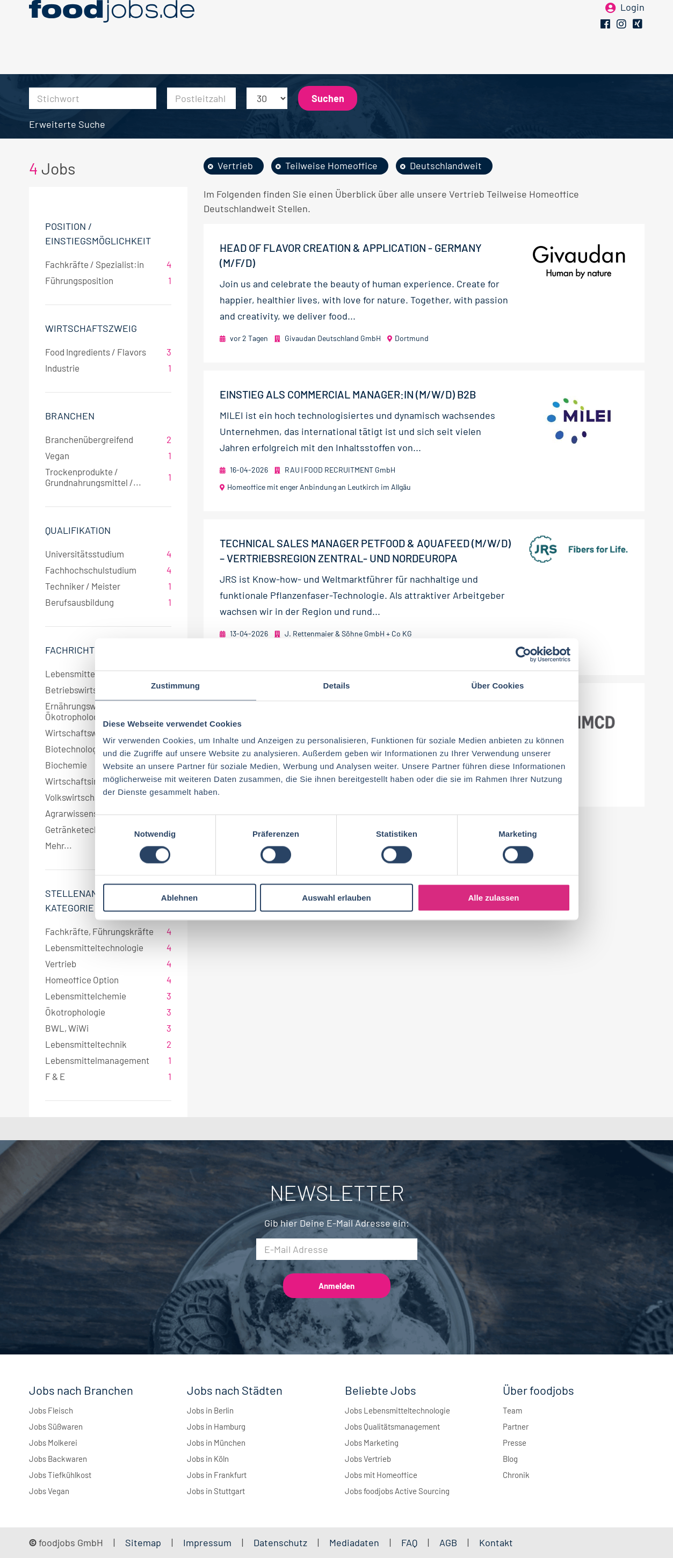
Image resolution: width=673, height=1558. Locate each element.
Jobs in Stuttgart (216, 1491)
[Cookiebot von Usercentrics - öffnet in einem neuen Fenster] (523, 654)
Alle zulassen (493, 897)
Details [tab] (336, 685)
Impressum (207, 1542)
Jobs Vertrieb (368, 1458)
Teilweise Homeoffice (331, 165)
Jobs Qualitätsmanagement (392, 1426)
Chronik (516, 1475)
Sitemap (143, 1542)
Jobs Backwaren (58, 1458)
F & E (108, 1076)
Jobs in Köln (208, 1458)
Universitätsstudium (108, 553)
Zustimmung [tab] (175, 685)
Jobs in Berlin (210, 1410)
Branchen (70, 416)
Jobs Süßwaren (56, 1426)
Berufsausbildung (108, 602)
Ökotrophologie (108, 1011)
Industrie (108, 368)
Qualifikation (78, 530)
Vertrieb (108, 963)
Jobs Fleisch (51, 1410)
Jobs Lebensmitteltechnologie (397, 1410)
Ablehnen (179, 897)
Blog (510, 1458)
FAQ (409, 1542)
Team (512, 1410)
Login (632, 26)
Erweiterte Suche (67, 124)
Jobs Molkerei (53, 1442)
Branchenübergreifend (108, 439)
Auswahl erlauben (336, 897)
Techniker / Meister (108, 586)
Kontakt (496, 1542)
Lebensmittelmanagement (108, 1060)
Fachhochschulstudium (108, 569)
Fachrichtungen (85, 650)
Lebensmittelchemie (108, 995)
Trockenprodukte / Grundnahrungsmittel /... (108, 477)
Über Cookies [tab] (498, 685)
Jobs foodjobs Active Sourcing (397, 1491)
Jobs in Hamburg (216, 1426)
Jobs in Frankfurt (217, 1475)
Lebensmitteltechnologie (108, 947)
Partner (516, 1426)
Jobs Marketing (372, 1442)
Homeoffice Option (108, 979)
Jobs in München (216, 1442)
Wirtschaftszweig (91, 328)
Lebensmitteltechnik (108, 1044)
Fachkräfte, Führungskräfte (108, 931)
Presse (514, 1442)
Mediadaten (354, 1542)
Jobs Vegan (49, 1491)
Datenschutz (281, 1542)
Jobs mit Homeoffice (381, 1475)
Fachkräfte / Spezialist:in (108, 264)
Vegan (108, 455)
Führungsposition (108, 280)
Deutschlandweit (446, 165)
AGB (449, 1542)
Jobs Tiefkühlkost (60, 1475)
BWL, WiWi (108, 1028)
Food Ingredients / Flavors (108, 351)
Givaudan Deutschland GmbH (333, 338)
